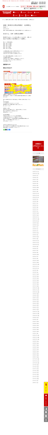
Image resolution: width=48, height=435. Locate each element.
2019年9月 (35, 317)
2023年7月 (35, 226)
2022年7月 (35, 250)
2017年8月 (35, 366)
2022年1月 (35, 262)
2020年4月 (35, 303)
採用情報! (30, 6)
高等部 (28, 15)
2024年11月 (35, 195)
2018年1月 (35, 356)
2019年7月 (35, 321)
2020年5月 (35, 301)
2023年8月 (35, 224)
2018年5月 (35, 349)
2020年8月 (35, 295)
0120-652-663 (42, 3)
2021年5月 (35, 278)
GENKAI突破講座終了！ (37, 155)
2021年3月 (35, 282)
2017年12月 (35, 358)
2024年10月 (35, 197)
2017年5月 (35, 372)
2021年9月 (35, 270)
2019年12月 (35, 311)
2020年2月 (35, 307)
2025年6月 (35, 181)
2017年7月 (35, 368)
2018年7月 (35, 345)
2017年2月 (35, 378)
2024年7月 (35, 203)
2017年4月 (35, 374)
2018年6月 (35, 347)
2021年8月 (35, 272)
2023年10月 (35, 220)
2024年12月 (35, 193)
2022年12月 (35, 240)
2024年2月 (35, 213)
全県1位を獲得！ (19, 33)
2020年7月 (35, 297)
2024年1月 (35, 215)
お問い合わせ (45, 401)
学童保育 (24, 12)
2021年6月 (35, 276)
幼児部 (31, 12)
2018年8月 (35, 343)
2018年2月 (35, 354)
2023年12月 (35, 217)
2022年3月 (35, 258)
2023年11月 (35, 218)
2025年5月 (35, 183)
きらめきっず (39, 8)
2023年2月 (35, 236)
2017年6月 (35, 370)
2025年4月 (35, 185)
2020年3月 (35, 305)
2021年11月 (35, 266)
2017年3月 (35, 376)
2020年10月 (35, 291)
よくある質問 (8, 6)
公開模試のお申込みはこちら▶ (38, 146)
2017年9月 (35, 364)
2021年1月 (35, 286)
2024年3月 (35, 211)
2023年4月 (35, 232)
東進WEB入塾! (34, 8)
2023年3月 (35, 234)
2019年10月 (35, 315)
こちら (7, 105)
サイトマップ (13, 6)
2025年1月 (35, 191)
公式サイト (24, 6)
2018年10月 (35, 339)
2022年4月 (35, 256)
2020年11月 (35, 289)
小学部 (16, 15)
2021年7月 (35, 274)
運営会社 (17, 6)
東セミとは (17, 12)
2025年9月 (35, 175)
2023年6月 (35, 228)
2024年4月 (35, 209)
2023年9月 (35, 222)
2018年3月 (35, 353)
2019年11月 (35, 313)
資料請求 (45, 390)
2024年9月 (35, 199)
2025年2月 (35, 189)
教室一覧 (34, 15)
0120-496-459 (42, 2)
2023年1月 (35, 238)
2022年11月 (35, 242)
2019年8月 (35, 319)
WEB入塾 (36, 6)
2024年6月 (35, 205)
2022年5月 (35, 254)
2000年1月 (35, 382)
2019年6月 (35, 323)
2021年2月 (35, 284)
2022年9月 (35, 246)
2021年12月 (35, 264)
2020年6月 (35, 299)
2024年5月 (35, 207)
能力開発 (37, 12)
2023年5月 (35, 230)
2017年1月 (35, 380)
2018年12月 (35, 335)
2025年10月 (35, 173)
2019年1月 (35, 333)
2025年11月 (35, 171)
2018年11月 (35, 337)
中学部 (22, 15)
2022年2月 (35, 260)
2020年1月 (35, 309)
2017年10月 (35, 362)
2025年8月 (35, 177)
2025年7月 (35, 179)
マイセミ (27, 8)
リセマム (34, 163)
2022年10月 (35, 244)
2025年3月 (35, 187)
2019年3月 (35, 329)
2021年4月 (35, 280)
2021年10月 (35, 268)
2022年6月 (35, 252)
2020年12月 (35, 287)
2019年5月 (35, 325)
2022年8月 (35, 248)
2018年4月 (35, 351)
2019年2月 (35, 331)
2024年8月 (35, 201)
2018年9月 (35, 341)
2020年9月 (35, 293)
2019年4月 (35, 327)
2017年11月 (35, 360)
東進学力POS (43, 6)
